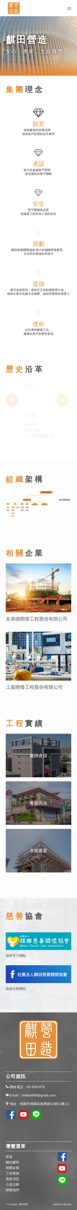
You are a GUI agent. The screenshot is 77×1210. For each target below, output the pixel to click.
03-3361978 (36, 1087)
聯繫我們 (12, 1190)
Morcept (67, 1204)
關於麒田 (12, 1162)
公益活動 (12, 1184)
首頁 (9, 1157)
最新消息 (12, 1179)
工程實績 (12, 1173)
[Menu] (69, 8)
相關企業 (12, 1168)
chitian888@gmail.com (38, 1095)
